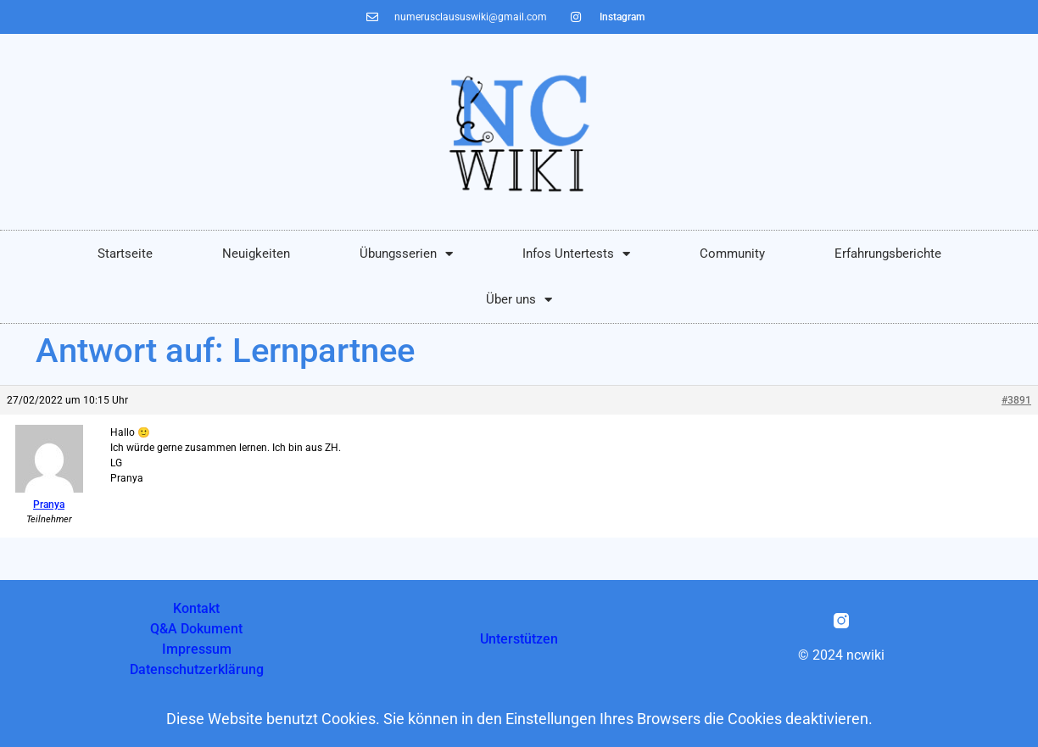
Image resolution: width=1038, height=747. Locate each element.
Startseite (125, 253)
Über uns (519, 300)
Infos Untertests (576, 254)
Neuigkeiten (256, 253)
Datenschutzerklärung (197, 669)
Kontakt (196, 608)
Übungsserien (406, 254)
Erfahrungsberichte (887, 253)
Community (732, 253)
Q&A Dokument (196, 629)
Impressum (197, 649)
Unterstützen (519, 639)
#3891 (1016, 400)
